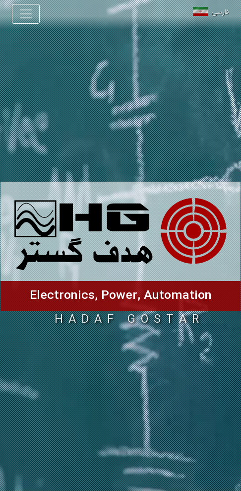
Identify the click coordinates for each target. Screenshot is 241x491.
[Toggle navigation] (26, 14)
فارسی (220, 12)
